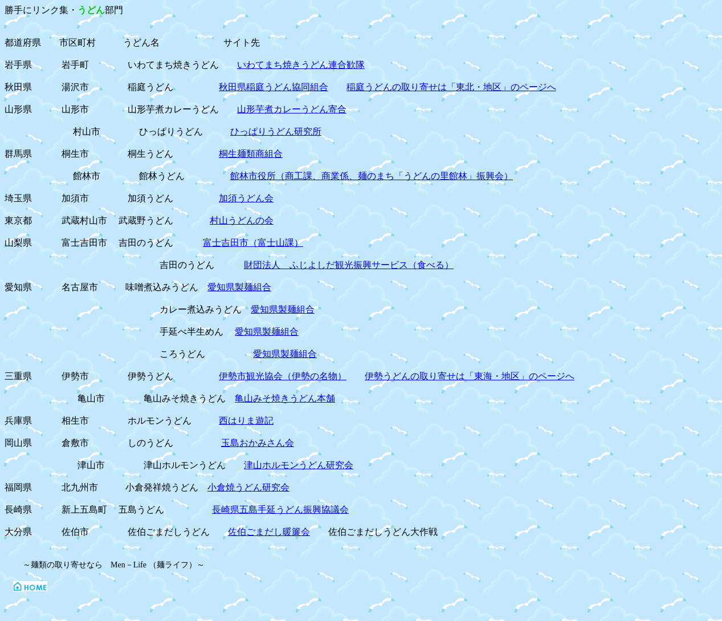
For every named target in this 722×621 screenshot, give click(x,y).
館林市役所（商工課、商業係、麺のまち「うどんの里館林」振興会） (371, 176)
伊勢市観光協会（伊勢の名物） (282, 376)
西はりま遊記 (246, 420)
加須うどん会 (246, 198)
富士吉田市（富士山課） (253, 242)
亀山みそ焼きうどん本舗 (285, 398)
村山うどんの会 (242, 220)
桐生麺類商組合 (251, 154)
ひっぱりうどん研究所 (275, 131)
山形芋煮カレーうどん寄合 (291, 109)
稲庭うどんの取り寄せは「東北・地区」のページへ (451, 87)
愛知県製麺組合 (239, 287)
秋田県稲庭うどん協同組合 (273, 87)
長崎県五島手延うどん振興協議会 (280, 509)
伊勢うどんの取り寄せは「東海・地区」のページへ (469, 376)
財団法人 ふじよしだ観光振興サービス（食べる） (349, 265)
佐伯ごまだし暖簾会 (269, 532)
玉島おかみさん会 (257, 443)
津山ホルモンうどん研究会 (298, 465)
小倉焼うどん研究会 (248, 487)
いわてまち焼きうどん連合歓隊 (301, 65)
